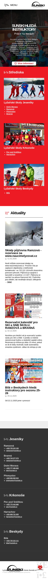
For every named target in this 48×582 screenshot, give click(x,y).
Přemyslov (10, 112)
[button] (10, 5)
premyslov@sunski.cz (14, 480)
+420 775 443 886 (12, 504)
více (9, 282)
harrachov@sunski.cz (14, 517)
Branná (9, 114)
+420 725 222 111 (12, 541)
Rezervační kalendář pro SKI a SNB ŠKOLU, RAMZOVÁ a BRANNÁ (21, 325)
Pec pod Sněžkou (13, 152)
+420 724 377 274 (12, 458)
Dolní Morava (12, 107)
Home (38, 4)
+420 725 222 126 (12, 448)
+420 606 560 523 (12, 478)
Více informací (25, 63)
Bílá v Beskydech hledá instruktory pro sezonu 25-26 (22, 390)
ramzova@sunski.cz (13, 451)
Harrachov (10, 154)
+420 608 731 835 (12, 514)
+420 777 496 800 (12, 468)
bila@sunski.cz (11, 543)
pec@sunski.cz (11, 507)
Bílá (8, 193)
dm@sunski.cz (11, 470)
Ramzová (10, 109)
